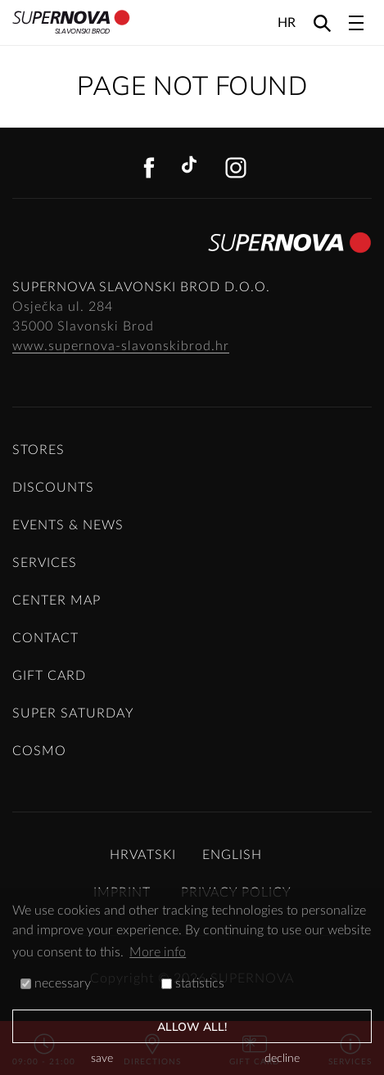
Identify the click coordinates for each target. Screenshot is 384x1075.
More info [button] (157, 952)
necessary (55, 983)
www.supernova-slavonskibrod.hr (120, 346)
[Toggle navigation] (356, 22)
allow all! (192, 1027)
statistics (192, 983)
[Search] (322, 22)
